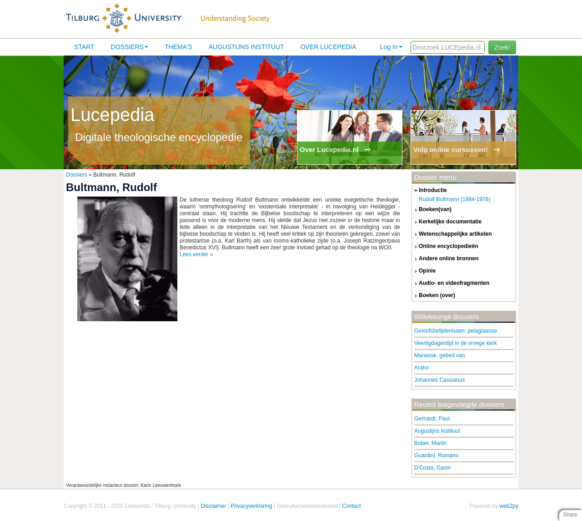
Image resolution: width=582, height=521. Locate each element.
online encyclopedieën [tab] (445, 246)
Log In (391, 47)
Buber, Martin (430, 443)
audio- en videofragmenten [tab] (450, 283)
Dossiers (129, 47)
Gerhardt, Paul (432, 418)
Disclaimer (213, 506)
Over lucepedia (328, 47)
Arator (421, 367)
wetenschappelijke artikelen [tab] (452, 234)
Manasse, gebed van (439, 355)
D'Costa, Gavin (432, 468)
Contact (351, 506)
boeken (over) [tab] (433, 295)
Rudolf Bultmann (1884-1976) (454, 199)
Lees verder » (196, 254)
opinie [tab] (424, 271)
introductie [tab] (429, 190)
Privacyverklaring (251, 506)
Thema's (178, 47)
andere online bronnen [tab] (445, 259)
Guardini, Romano (436, 455)
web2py (509, 506)
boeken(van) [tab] (432, 209)
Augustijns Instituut (246, 47)
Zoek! (502, 47)
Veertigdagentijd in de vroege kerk (455, 343)
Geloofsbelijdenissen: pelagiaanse (455, 331)
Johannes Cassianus (439, 380)
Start (84, 47)
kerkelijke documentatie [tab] (447, 222)
